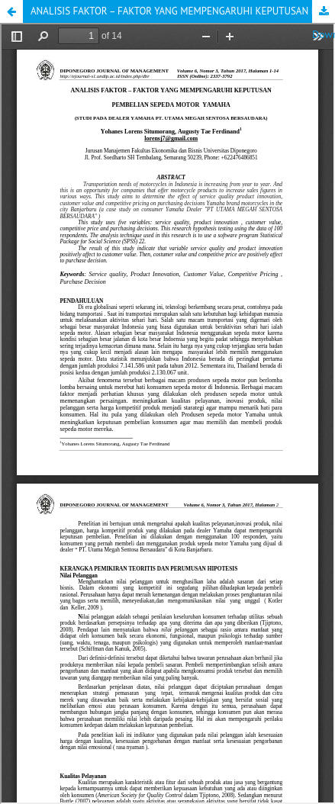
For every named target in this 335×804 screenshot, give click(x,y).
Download (323, 11)
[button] (11, 11)
